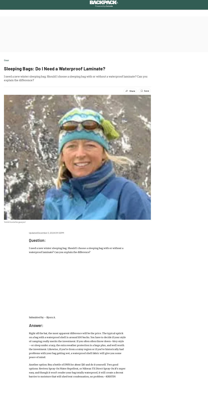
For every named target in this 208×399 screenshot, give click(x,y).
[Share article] (130, 91)
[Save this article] (145, 91)
